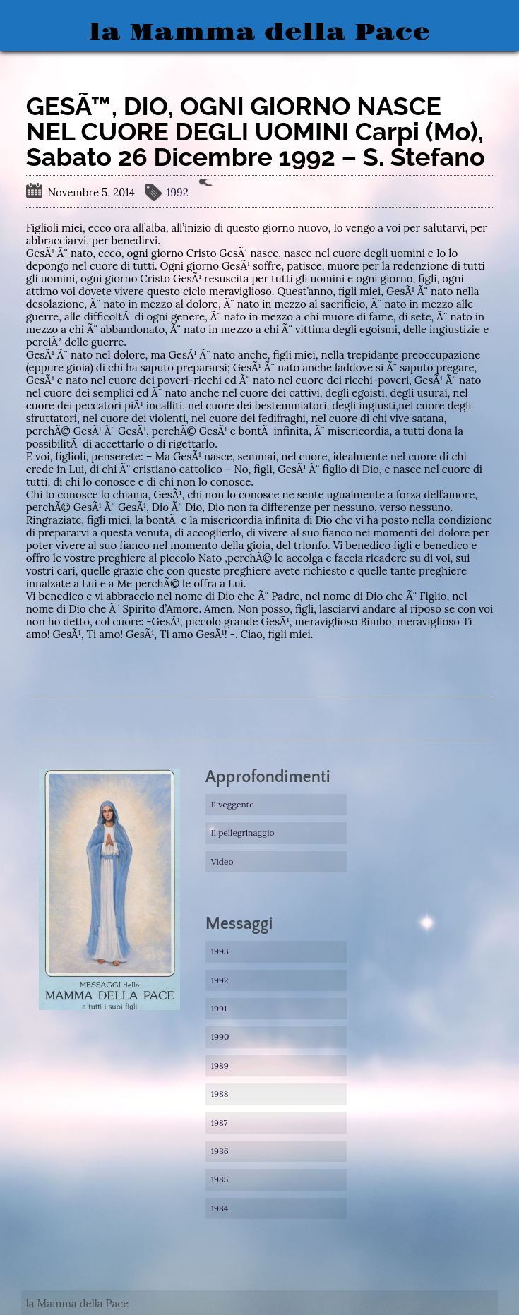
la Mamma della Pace (259, 32)
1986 (220, 1151)
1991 (219, 1008)
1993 (220, 951)
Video (222, 861)
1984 (220, 1208)
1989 (220, 1065)
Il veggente (232, 804)
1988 (220, 1093)
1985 (220, 1179)
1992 (178, 192)
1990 (220, 1036)
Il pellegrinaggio (243, 832)
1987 (219, 1122)
